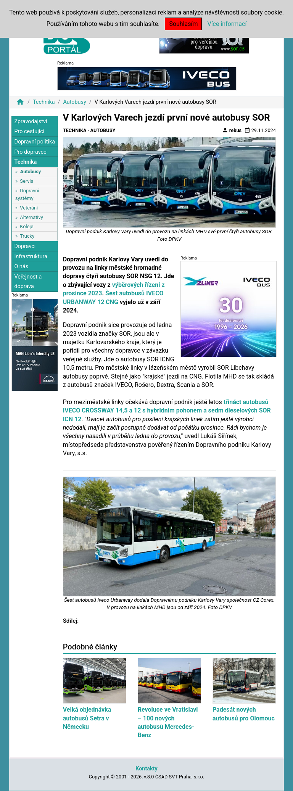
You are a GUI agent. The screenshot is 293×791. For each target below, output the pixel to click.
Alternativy (31, 217)
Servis (26, 181)
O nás (21, 266)
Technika (44, 102)
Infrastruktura (30, 256)
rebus (232, 130)
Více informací (226, 23)
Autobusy (74, 102)
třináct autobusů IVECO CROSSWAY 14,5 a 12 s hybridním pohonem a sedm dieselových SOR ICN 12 (167, 410)
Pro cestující (29, 131)
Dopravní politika (34, 142)
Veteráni (29, 208)
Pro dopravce (30, 152)
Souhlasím (183, 23)
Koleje (26, 226)
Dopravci (24, 246)
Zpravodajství (30, 121)
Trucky (27, 236)
